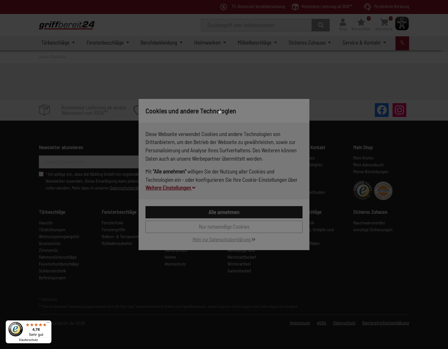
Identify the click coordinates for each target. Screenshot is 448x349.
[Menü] (48, 323)
